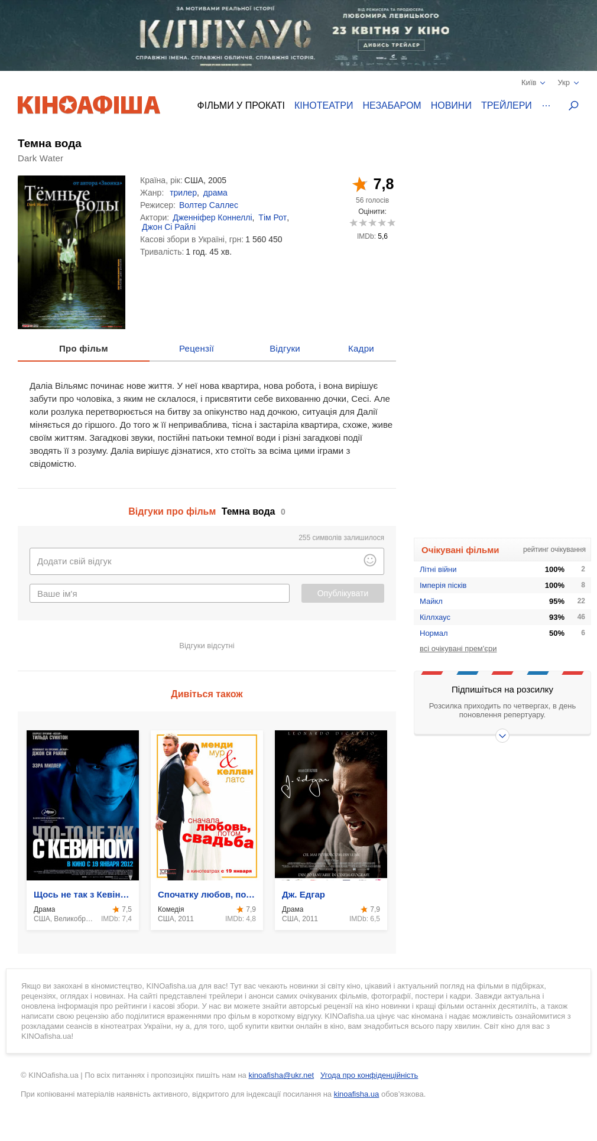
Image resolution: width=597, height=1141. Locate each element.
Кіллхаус (435, 617)
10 (391, 222)
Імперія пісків (443, 585)
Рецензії (196, 348)
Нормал (434, 633)
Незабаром (392, 105)
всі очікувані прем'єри (458, 648)
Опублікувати (343, 593)
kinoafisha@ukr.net (281, 1075)
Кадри (361, 348)
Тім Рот (272, 217)
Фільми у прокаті (241, 105)
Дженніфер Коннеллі (212, 217)
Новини (451, 105)
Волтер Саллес (208, 205)
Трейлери (506, 105)
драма (215, 192)
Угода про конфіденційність (369, 1075)
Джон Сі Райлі (169, 227)
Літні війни (438, 569)
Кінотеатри (323, 105)
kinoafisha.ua (356, 1094)
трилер (183, 192)
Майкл (431, 601)
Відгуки (285, 348)
